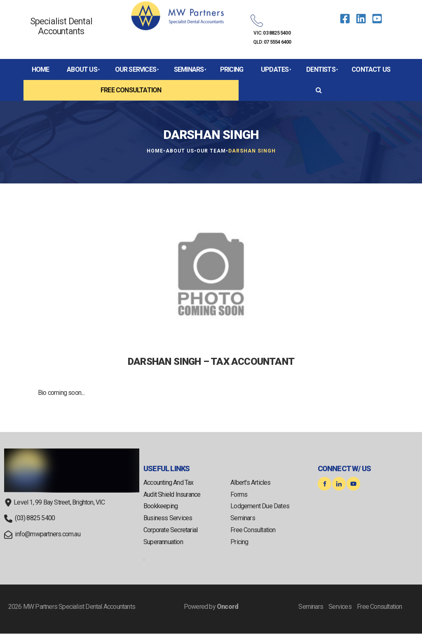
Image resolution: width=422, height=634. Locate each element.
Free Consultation (131, 90)
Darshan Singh (252, 151)
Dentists (320, 69)
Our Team (211, 151)
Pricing (231, 69)
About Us (82, 69)
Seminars (189, 69)
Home (40, 69)
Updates (274, 69)
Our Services (135, 69)
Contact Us (371, 69)
